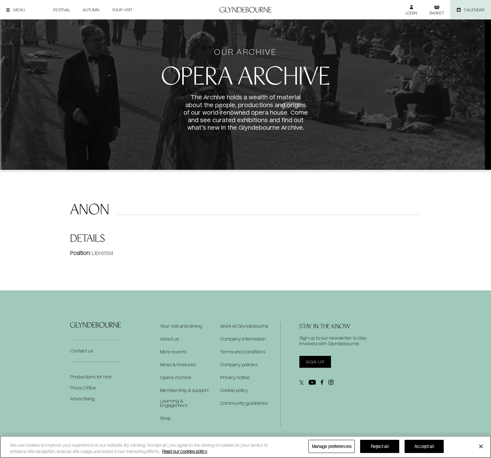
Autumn (91, 9)
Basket (437, 12)
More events (173, 352)
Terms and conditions (242, 352)
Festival (61, 9)
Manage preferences (331, 446)
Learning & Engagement (174, 403)
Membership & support (184, 390)
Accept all (424, 446)
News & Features (178, 364)
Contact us (81, 351)
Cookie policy (234, 390)
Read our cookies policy (184, 451)
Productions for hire (91, 377)
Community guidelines (244, 403)
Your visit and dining (181, 326)
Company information (243, 339)
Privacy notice (235, 377)
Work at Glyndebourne (244, 326)
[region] (245, 447)
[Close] (481, 446)
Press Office (83, 388)
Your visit (122, 9)
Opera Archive (175, 377)
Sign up (315, 361)
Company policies (238, 364)
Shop (165, 418)
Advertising (82, 399)
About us (169, 339)
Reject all (379, 446)
